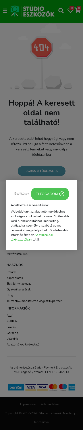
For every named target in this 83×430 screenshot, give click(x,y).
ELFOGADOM (50, 194)
